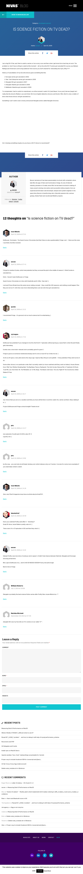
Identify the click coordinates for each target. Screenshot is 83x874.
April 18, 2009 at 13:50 (18, 458)
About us (36, 837)
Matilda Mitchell (17, 613)
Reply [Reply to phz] (5, 441)
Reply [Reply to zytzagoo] (5, 377)
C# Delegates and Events (9, 746)
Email (4, 686)
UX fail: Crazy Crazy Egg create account (14, 764)
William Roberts (17, 586)
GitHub (11, 201)
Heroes (67, 91)
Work (44, 837)
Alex (3, 825)
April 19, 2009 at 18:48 (18, 516)
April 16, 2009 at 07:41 (18, 264)
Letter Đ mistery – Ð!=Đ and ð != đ (22, 783)
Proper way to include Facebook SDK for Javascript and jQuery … (22, 759)
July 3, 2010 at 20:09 (18, 588)
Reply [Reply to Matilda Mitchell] (5, 626)
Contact (51, 837)
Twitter (20, 199)
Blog (58, 837)
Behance (38, 855)
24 (48, 91)
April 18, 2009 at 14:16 (18, 488)
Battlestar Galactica (12, 87)
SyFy (62, 68)
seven (13, 262)
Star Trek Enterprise (12, 79)
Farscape (8, 77)
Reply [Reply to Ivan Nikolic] (5, 247)
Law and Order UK (26, 94)
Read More (47, 871)
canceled (23, 87)
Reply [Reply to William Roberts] (5, 599)
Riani (3, 798)
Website (14, 199)
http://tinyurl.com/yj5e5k (48, 358)
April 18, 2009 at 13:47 (18, 428)
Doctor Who (59, 94)
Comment (5, 647)
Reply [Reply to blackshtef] (5, 533)
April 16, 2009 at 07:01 (18, 234)
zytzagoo (14, 334)
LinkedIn (16, 201)
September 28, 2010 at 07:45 (21, 616)
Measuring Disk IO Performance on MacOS (15, 728)
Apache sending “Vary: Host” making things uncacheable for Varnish (23, 755)
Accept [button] (40, 871)
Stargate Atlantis (11, 84)
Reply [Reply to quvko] (5, 320)
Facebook (45, 855)
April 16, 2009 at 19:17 (18, 394)
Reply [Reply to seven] (5, 292)
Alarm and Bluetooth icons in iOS (17, 798)
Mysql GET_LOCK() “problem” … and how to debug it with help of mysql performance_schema (30, 737)
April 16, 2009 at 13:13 (18, 309)
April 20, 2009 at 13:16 (18, 550)
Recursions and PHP (8, 742)
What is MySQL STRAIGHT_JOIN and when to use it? (18, 733)
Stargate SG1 (10, 82)
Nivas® (17, 192)
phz (12, 425)
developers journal (45, 23)
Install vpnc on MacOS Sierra (10, 750)
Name (4, 675)
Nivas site (26, 837)
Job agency (5, 807)
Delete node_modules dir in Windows (13, 768)
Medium (18, 94)
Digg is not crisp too (17, 807)
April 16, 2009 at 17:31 (18, 337)
